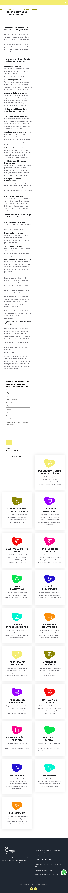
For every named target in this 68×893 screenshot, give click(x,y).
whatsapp (64, 871)
